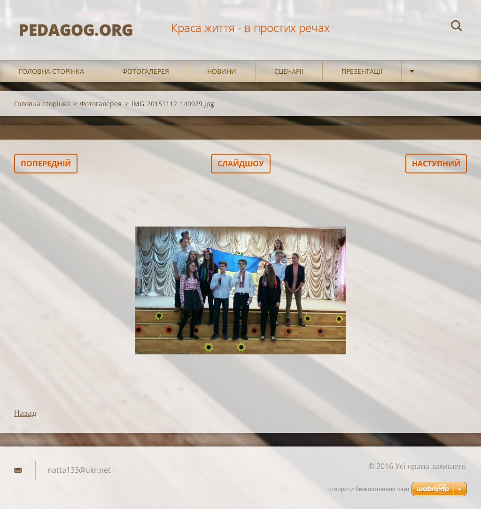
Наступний (436, 163)
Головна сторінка (51, 71)
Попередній (46, 163)
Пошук (456, 27)
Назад (25, 413)
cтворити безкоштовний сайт (369, 489)
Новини (221, 71)
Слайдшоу (240, 163)
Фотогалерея (145, 71)
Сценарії (288, 71)
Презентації (361, 71)
